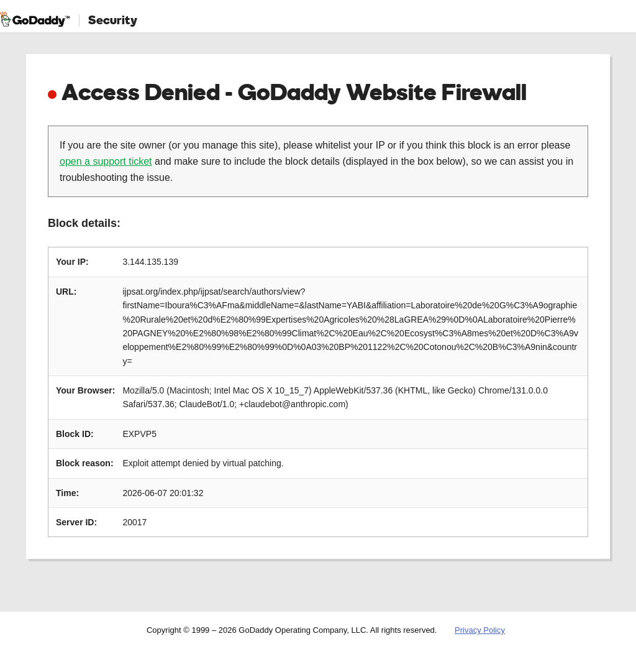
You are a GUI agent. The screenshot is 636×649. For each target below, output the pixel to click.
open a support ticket (106, 161)
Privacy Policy (480, 630)
